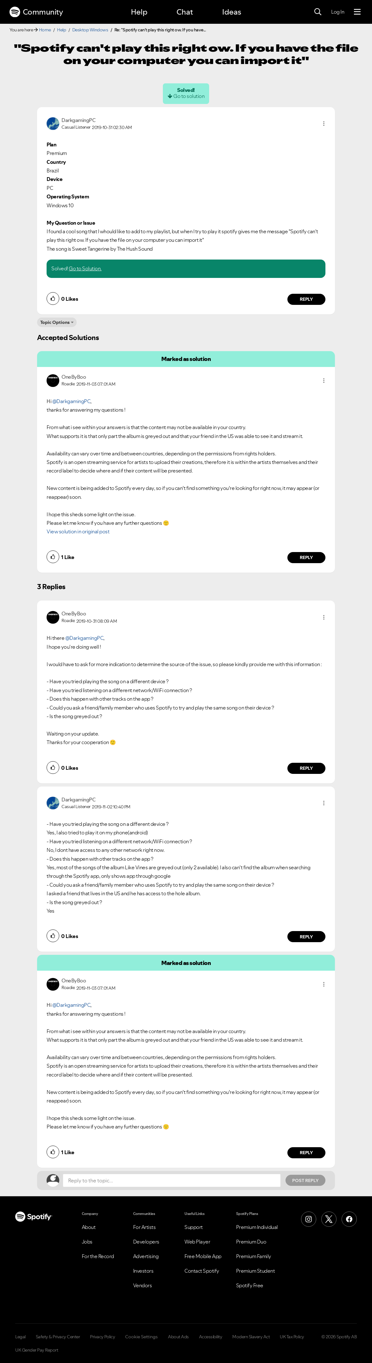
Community (36, 12)
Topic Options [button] (55, 322)
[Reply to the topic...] (171, 1180)
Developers (146, 1241)
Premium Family (253, 1256)
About (89, 1227)
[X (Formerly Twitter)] (329, 1219)
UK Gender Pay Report (36, 1350)
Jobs (87, 1241)
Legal (20, 1337)
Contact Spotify (201, 1270)
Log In (337, 11)
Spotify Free (249, 1285)
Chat (184, 12)
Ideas (231, 12)
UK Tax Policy (292, 1337)
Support (193, 1227)
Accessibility (210, 1337)
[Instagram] (308, 1219)
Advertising (146, 1256)
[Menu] (357, 12)
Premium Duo (251, 1241)
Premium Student (255, 1270)
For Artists (144, 1227)
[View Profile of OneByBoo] (73, 376)
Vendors (142, 1285)
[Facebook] (349, 1219)
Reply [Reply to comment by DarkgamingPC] (306, 299)
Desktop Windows (90, 30)
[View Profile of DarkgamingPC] (78, 120)
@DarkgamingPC (71, 401)
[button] (324, 123)
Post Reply (305, 1180)
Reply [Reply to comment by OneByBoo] (306, 557)
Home (45, 30)
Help (139, 12)
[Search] (317, 12)
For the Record (98, 1256)
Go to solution (188, 96)
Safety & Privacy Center (58, 1337)
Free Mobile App (202, 1256)
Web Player (197, 1241)
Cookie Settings (141, 1337)
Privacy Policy (102, 1337)
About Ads (178, 1337)
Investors (143, 1270)
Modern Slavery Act (251, 1337)
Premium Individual (257, 1227)
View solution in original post (78, 531)
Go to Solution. (85, 268)
